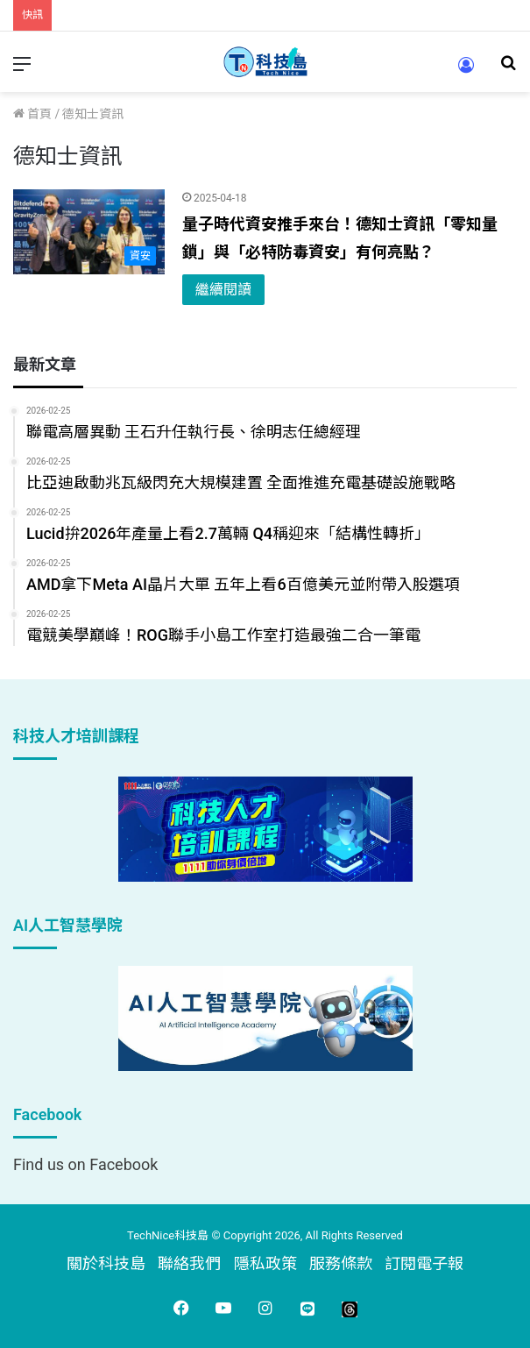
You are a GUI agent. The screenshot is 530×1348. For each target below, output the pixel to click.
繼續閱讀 (223, 289)
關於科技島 (106, 1263)
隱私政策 (265, 1263)
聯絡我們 (189, 1263)
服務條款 (340, 1263)
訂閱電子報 (424, 1263)
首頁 (32, 114)
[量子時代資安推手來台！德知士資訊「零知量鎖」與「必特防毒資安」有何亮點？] (89, 231)
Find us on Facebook (85, 1164)
